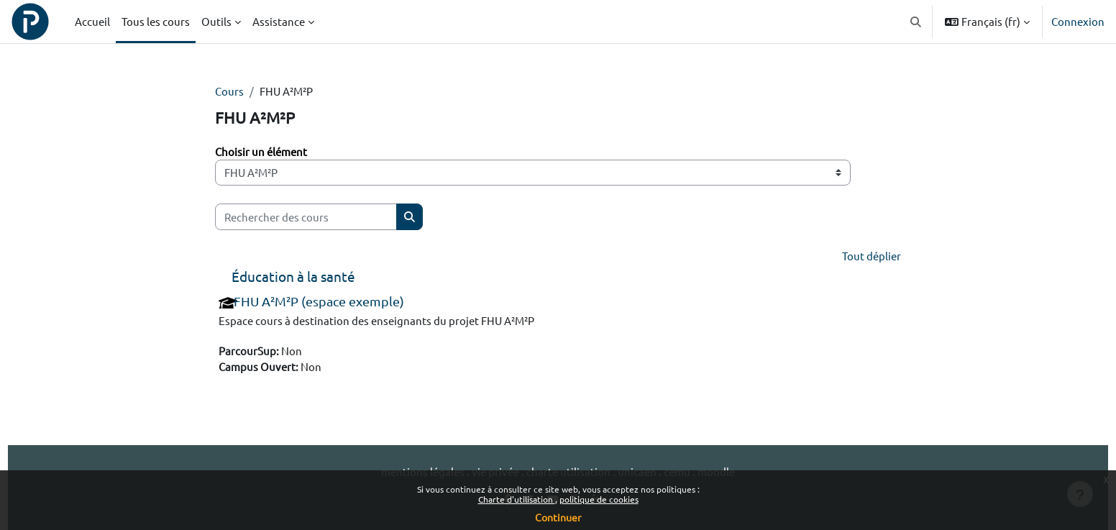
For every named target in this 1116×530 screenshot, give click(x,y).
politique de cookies (599, 499)
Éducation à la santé (293, 277)
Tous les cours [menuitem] (156, 21)
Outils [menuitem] (216, 21)
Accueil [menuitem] (92, 21)
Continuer (558, 517)
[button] (916, 21)
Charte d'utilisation (516, 499)
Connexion (1077, 21)
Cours (229, 91)
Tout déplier (871, 256)
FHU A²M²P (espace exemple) (319, 302)
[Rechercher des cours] (306, 217)
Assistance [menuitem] (278, 21)
